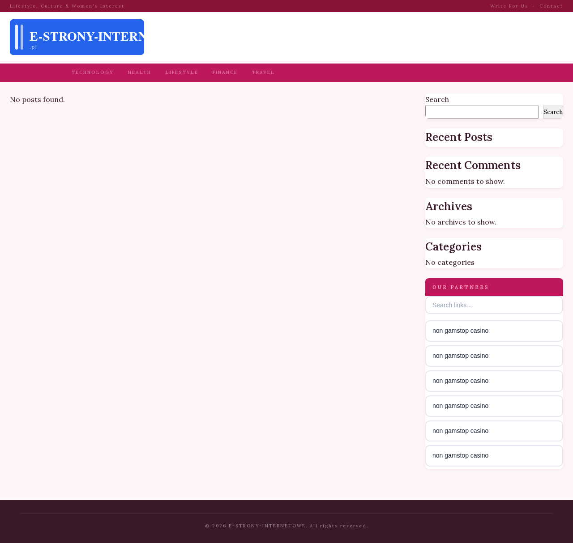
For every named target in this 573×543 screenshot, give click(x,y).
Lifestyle (182, 72)
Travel (263, 72)
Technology (93, 72)
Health (139, 72)
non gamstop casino (460, 330)
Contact (551, 6)
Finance (225, 72)
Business (42, 72)
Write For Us (509, 6)
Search (437, 99)
